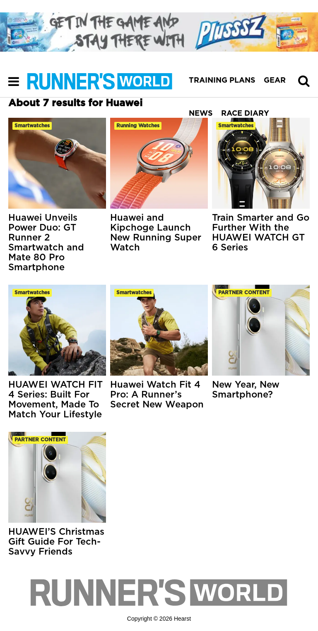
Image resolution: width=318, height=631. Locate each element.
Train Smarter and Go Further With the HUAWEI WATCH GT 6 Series (260, 232)
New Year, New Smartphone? (245, 389)
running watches (137, 125)
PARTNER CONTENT (244, 292)
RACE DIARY (245, 113)
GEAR (275, 80)
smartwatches (32, 125)
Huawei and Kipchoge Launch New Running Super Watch (155, 232)
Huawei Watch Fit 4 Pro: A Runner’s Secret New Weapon (157, 394)
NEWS (201, 113)
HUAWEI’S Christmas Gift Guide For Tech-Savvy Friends (56, 541)
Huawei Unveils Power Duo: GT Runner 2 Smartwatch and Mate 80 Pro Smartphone (46, 242)
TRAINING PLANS (222, 80)
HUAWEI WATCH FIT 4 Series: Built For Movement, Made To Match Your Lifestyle (55, 399)
